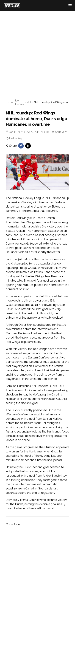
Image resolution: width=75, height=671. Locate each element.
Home (9, 102)
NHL (29, 102)
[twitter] (28, 146)
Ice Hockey (19, 102)
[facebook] (21, 146)
